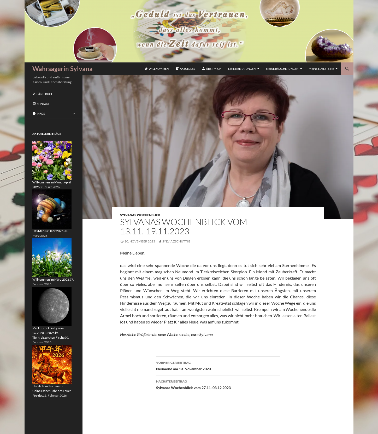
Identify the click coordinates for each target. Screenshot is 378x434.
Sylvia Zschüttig (176, 241)
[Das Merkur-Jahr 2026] (52, 209)
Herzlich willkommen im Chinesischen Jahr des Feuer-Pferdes (52, 390)
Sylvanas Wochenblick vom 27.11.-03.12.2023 (218, 384)
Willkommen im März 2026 (50, 279)
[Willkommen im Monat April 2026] (52, 160)
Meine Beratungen (242, 68)
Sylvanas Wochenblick (140, 215)
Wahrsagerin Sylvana (62, 68)
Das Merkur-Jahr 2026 (47, 231)
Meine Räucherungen (282, 68)
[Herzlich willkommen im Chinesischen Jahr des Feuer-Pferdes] (52, 364)
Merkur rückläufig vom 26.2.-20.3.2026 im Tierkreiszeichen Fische (48, 332)
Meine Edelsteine (321, 68)
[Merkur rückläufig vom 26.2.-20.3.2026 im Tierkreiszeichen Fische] (52, 306)
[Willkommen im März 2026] (52, 257)
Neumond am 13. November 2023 (218, 365)
